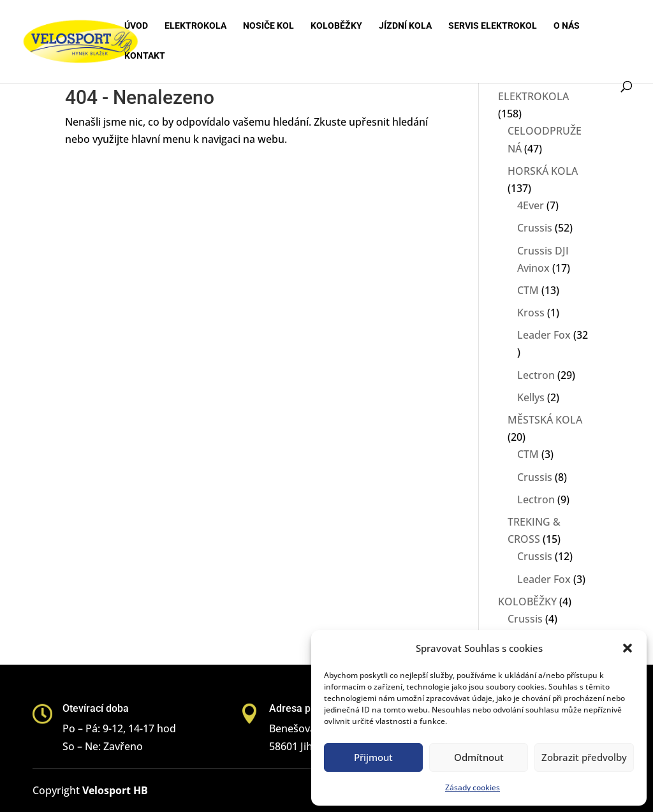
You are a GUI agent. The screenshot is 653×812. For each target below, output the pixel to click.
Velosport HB (115, 790)
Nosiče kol (268, 26)
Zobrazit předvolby (584, 757)
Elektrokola (195, 26)
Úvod (136, 26)
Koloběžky (336, 26)
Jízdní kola (405, 26)
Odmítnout (479, 757)
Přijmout (373, 757)
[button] (627, 648)
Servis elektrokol (492, 26)
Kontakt (144, 56)
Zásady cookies (472, 787)
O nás (567, 26)
